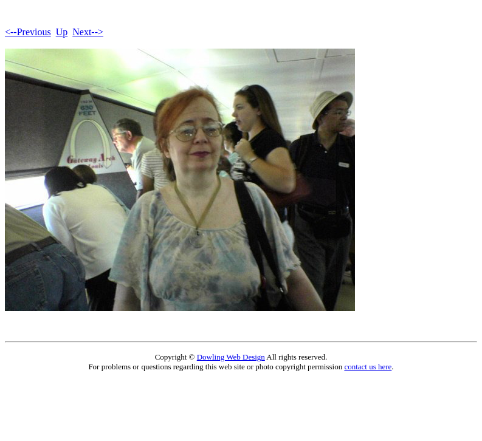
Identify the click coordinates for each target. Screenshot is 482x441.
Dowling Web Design (231, 356)
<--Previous (28, 32)
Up (62, 32)
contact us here (367, 366)
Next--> (87, 32)
